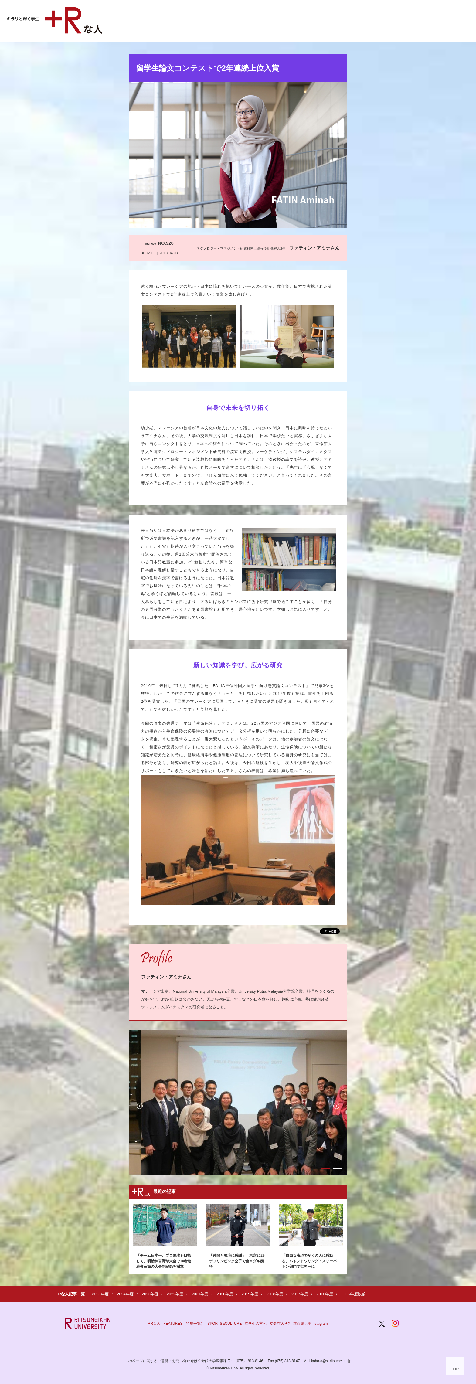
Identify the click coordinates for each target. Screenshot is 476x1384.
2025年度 (100, 1294)
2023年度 (150, 1294)
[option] (129, 1102)
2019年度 (250, 1294)
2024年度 (125, 1294)
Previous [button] (139, 1106)
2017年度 (299, 1294)
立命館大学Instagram (310, 1323)
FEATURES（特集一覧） (183, 1323)
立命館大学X (280, 1323)
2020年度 (224, 1294)
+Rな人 (154, 1323)
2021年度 (200, 1294)
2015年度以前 (353, 1294)
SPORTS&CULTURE (224, 1323)
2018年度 (275, 1294)
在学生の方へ (256, 1323)
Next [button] (336, 1106)
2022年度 (175, 1294)
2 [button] (338, 1168)
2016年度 (324, 1294)
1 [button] (325, 1168)
